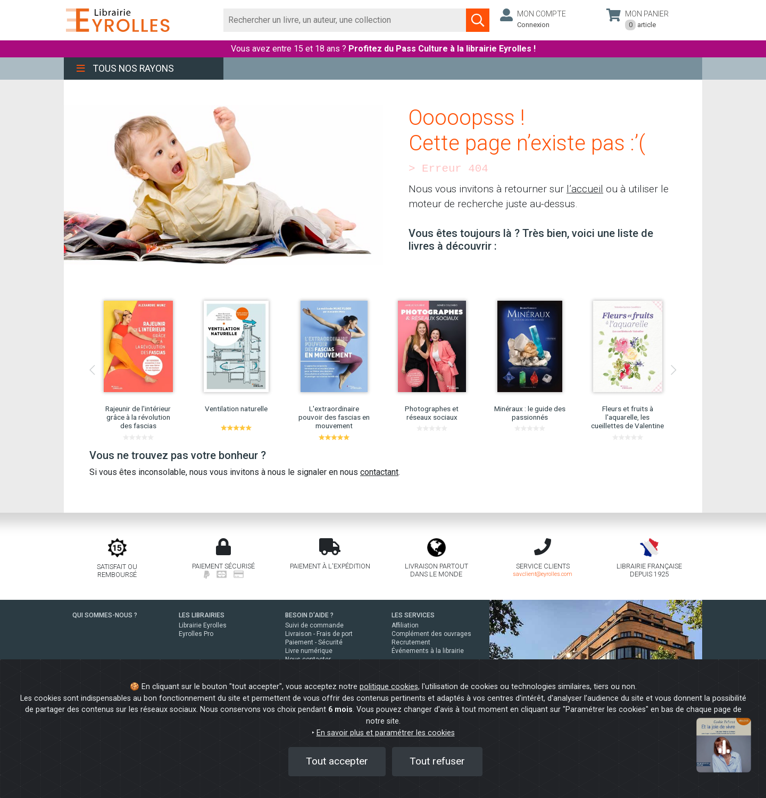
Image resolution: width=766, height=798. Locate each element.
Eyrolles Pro (196, 634)
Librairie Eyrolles (203, 625)
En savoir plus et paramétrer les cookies (386, 732)
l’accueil (585, 189)
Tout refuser (437, 761)
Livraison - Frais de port (319, 634)
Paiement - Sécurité (314, 642)
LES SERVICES (413, 615)
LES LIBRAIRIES (201, 615)
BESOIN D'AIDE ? (309, 615)
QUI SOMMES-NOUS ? (104, 615)
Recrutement (411, 642)
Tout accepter (337, 761)
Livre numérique (308, 651)
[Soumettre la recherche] (477, 20)
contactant (379, 472)
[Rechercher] (345, 20)
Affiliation (405, 625)
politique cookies (389, 686)
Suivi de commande (314, 625)
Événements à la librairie (428, 651)
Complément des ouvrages (431, 634)
